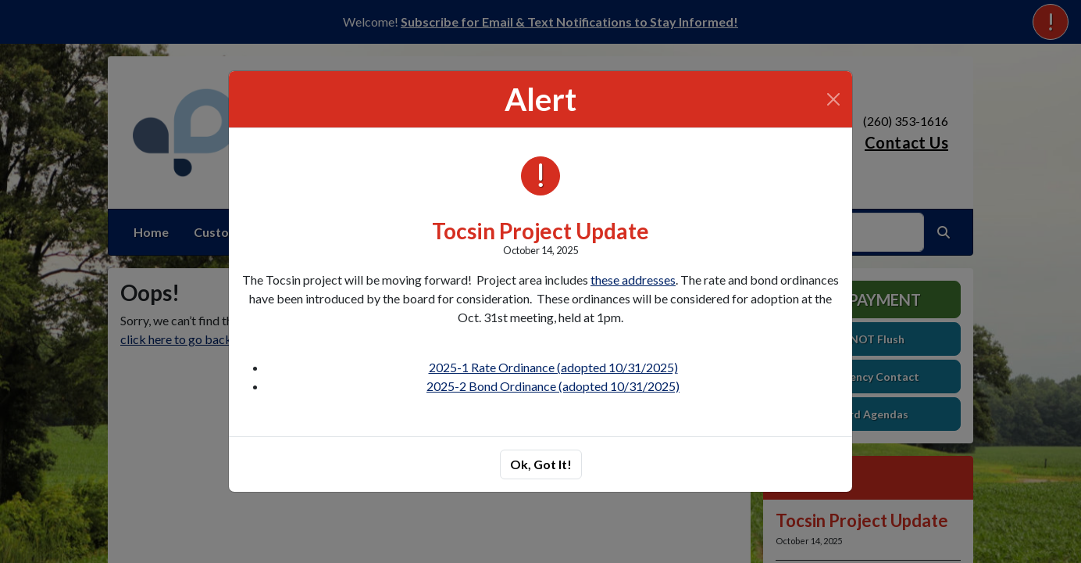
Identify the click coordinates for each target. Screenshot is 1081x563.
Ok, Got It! (541, 464)
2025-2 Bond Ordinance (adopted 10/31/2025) (553, 385)
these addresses (633, 279)
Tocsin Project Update (540, 230)
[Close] (833, 99)
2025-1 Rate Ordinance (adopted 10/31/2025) (553, 367)
